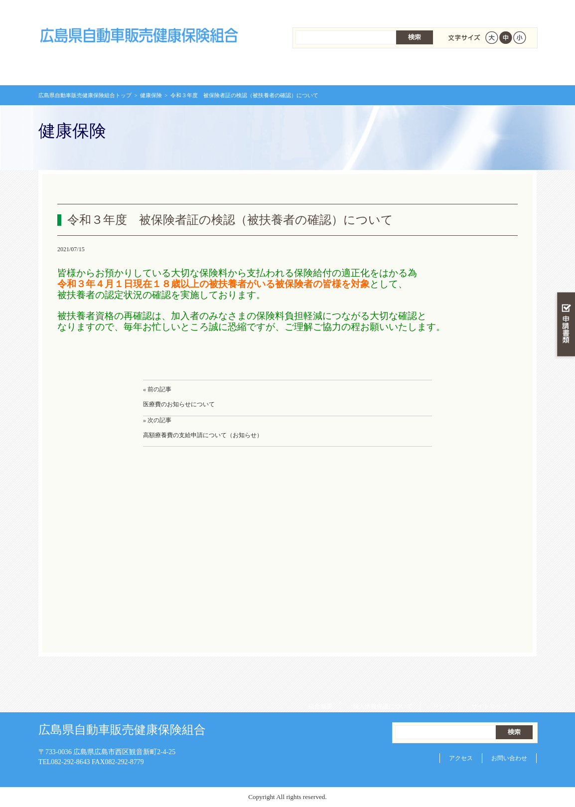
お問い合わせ (509, 758)
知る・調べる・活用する (565, 232)
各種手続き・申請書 (412, 69)
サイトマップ (486, 9)
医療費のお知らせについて (179, 404)
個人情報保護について (379, 9)
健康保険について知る (163, 69)
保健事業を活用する (329, 69)
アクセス (461, 758)
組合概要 (317, 9)
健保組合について (494, 69)
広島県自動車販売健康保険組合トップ (85, 95)
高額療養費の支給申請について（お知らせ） (203, 435)
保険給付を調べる (246, 69)
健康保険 (151, 95)
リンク (438, 9)
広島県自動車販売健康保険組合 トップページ (80, 69)
